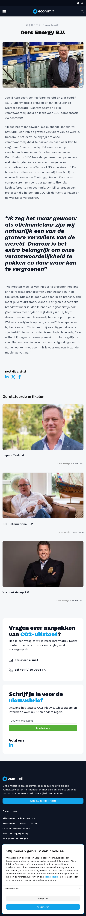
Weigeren (43, 898)
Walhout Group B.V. (16, 592)
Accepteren (43, 907)
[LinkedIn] (7, 377)
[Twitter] (13, 377)
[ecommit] (43, 11)
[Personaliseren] (43, 888)
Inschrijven (43, 728)
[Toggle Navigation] (4, 11)
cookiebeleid (51, 876)
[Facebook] (19, 377)
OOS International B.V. (18, 524)
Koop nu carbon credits (43, 800)
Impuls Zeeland (13, 455)
